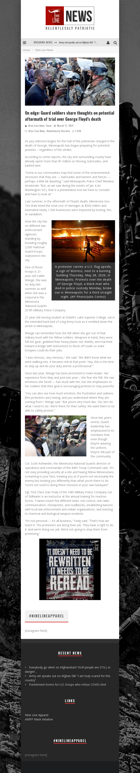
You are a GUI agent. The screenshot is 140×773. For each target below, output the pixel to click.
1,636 (78, 131)
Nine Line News (37, 131)
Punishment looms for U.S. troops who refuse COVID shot (67, 684)
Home (26, 50)
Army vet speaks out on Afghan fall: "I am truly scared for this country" (93, 42)
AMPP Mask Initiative (39, 719)
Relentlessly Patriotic (58, 131)
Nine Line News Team (40, 125)
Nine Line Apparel (36, 715)
